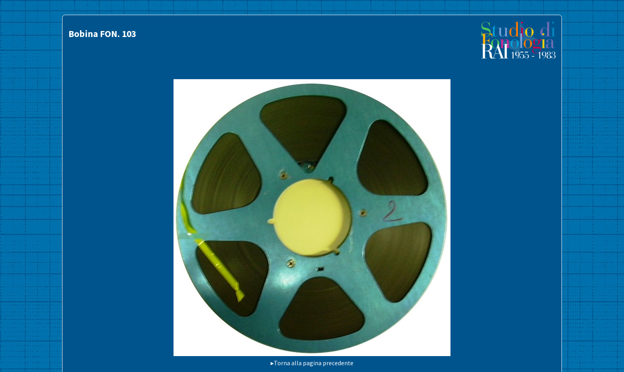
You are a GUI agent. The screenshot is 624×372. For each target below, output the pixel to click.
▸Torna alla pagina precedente (312, 363)
